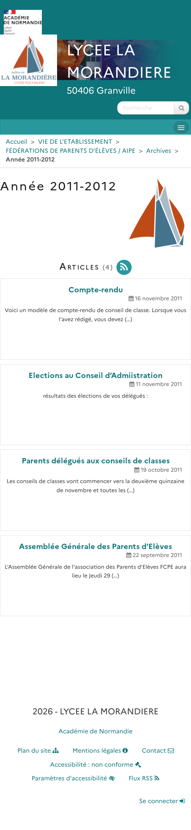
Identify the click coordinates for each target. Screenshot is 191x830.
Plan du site (38, 751)
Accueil (16, 142)
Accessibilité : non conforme (95, 765)
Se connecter (162, 801)
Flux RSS (144, 778)
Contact (158, 751)
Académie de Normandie (96, 731)
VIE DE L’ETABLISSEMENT (75, 142)
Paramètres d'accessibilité (73, 778)
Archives (158, 151)
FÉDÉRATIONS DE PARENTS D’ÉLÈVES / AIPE (70, 151)
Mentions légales (100, 751)
